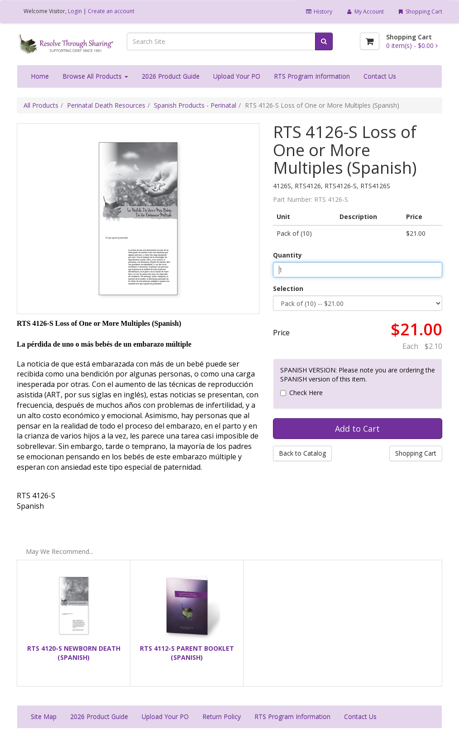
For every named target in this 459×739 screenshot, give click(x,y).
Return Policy (221, 716)
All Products (41, 105)
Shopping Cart (419, 11)
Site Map (44, 716)
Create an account (111, 11)
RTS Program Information (312, 76)
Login (75, 11)
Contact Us (379, 76)
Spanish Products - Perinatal (195, 105)
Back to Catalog (302, 453)
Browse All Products (95, 76)
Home (40, 76)
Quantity (287, 255)
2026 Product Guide (171, 76)
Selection (288, 288)
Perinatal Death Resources (106, 105)
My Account (364, 11)
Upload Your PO (236, 76)
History (319, 11)
